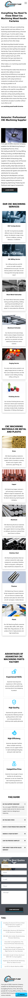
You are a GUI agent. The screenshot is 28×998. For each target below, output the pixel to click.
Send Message (14, 889)
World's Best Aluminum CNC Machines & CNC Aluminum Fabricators (13, 911)
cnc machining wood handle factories (12, 106)
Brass (14, 451)
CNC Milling (3, 989)
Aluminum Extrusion (14, 328)
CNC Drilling (3, 994)
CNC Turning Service (14, 226)
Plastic (14, 599)
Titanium (14, 576)
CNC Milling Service (14, 259)
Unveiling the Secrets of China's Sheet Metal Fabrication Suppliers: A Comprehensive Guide (14, 904)
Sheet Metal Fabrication (14, 295)
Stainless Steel (14, 553)
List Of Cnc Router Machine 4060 (14, 946)
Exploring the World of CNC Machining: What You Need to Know (14, 941)
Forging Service (14, 363)
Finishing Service (14, 397)
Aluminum (14, 520)
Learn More (9, 190)
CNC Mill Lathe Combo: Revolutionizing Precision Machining (13, 917)
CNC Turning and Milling (6, 992)
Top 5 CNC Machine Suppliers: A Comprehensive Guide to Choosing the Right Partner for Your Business (14, 929)
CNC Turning (4, 987)
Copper (14, 484)
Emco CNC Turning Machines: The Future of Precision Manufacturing (13, 922)
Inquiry (21, 994)
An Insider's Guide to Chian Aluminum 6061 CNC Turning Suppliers (13, 936)
